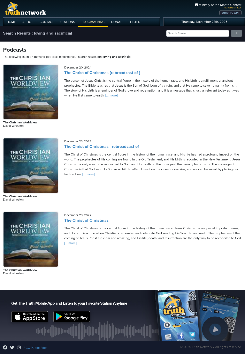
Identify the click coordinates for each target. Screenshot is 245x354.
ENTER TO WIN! (230, 12)
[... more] (111, 95)
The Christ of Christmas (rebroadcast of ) (102, 72)
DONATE (117, 22)
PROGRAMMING (93, 22)
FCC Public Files (35, 348)
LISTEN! (135, 22)
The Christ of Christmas (86, 220)
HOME (11, 22)
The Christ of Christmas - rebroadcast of (101, 146)
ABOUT (27, 22)
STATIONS (67, 22)
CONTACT (47, 22)
